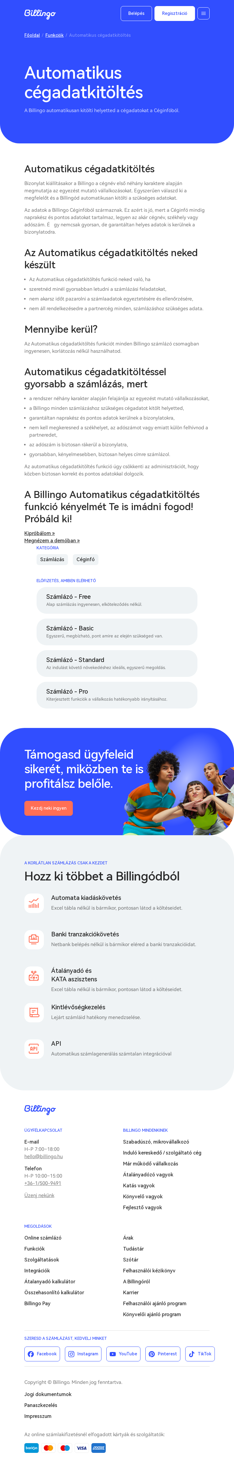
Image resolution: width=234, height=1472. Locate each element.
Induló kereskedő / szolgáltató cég (162, 1153)
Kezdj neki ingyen (48, 808)
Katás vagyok (139, 1186)
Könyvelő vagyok (143, 1196)
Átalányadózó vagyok (148, 1175)
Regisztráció (174, 13)
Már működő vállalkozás (150, 1164)
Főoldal (32, 35)
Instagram (87, 1353)
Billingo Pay (37, 1303)
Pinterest (167, 1353)
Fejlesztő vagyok (142, 1207)
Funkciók (54, 35)
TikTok (204, 1353)
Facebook (47, 1353)
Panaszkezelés (40, 1405)
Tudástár (133, 1249)
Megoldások (38, 1226)
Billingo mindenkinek (145, 1130)
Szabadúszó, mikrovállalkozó (156, 1142)
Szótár (130, 1260)
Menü (203, 13)
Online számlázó (43, 1238)
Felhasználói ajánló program (154, 1303)
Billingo (40, 14)
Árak (128, 1238)
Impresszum (37, 1416)
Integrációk (37, 1271)
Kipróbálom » (39, 533)
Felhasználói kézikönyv (149, 1271)
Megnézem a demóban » (52, 541)
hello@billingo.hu (43, 1156)
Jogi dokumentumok (48, 1394)
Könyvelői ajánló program (152, 1314)
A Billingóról (136, 1282)
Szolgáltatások (41, 1260)
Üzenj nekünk (39, 1195)
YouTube (128, 1353)
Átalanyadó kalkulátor (49, 1282)
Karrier (131, 1292)
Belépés (136, 13)
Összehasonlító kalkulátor (54, 1292)
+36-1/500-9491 (42, 1183)
